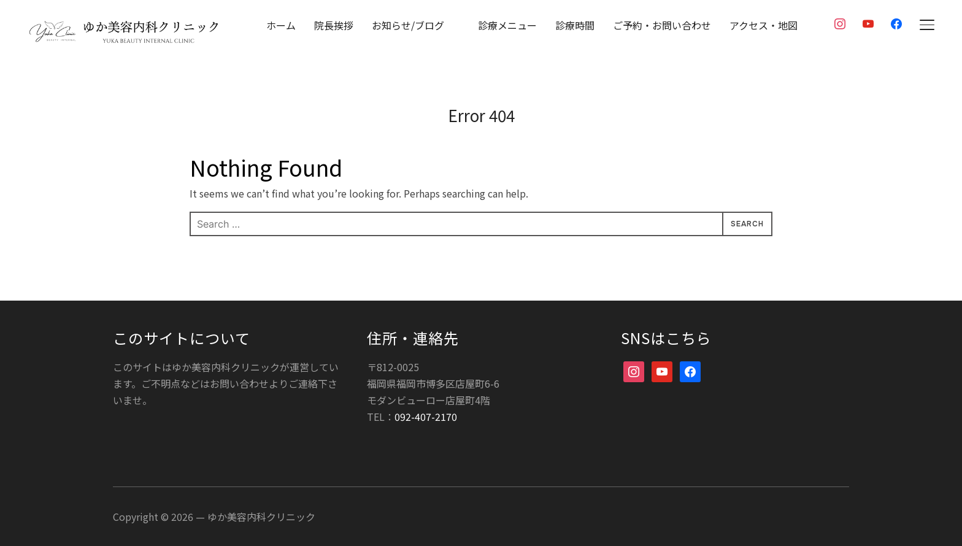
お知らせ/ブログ (408, 25)
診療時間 (575, 25)
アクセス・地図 (763, 25)
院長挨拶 (333, 25)
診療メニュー (507, 25)
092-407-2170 (425, 416)
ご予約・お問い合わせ (662, 25)
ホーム (281, 25)
